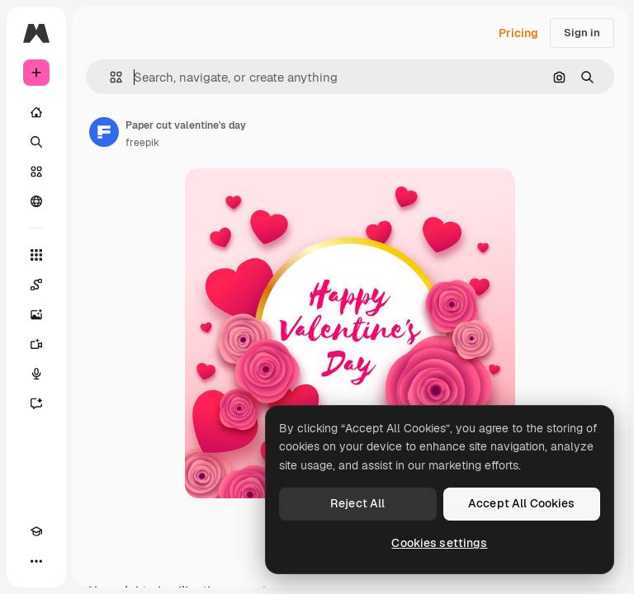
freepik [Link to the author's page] (142, 142)
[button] (109, 77)
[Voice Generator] (36, 374)
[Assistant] (36, 403)
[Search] (36, 142)
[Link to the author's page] (104, 132)
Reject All (357, 503)
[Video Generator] (36, 344)
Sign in (582, 33)
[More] (36, 561)
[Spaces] (36, 284)
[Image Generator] (36, 314)
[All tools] (36, 255)
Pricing (518, 33)
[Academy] (36, 531)
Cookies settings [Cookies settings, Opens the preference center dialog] (439, 542)
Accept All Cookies (521, 503)
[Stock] (36, 171)
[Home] (36, 112)
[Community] (36, 201)
